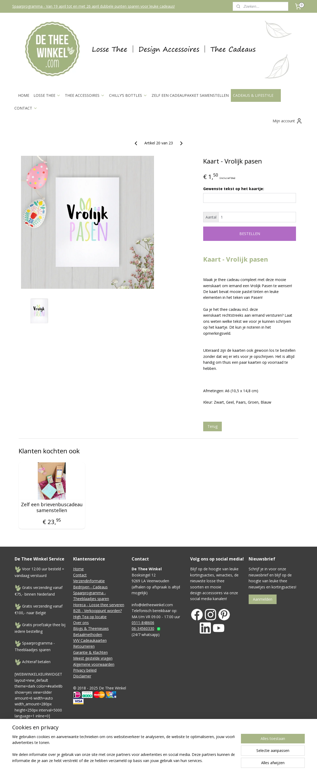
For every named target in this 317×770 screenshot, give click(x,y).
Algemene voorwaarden (93, 664)
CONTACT (25, 108)
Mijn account (287, 121)
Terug (212, 426)
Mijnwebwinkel (252, 744)
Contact (80, 574)
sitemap (174, 744)
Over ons (81, 622)
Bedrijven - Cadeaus (90, 586)
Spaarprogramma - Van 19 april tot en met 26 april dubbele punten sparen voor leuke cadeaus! (93, 6)
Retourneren (84, 646)
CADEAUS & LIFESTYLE (256, 95)
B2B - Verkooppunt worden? (97, 610)
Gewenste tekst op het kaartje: (233, 188)
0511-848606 (143, 622)
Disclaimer (82, 676)
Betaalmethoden (87, 634)
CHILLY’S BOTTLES (128, 95)
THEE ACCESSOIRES (85, 95)
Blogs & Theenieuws (91, 628)
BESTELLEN (249, 233)
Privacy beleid (85, 670)
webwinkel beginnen (206, 744)
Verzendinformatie (89, 580)
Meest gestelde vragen (92, 658)
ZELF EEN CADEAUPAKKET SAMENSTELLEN (190, 95)
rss (186, 744)
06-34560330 (143, 628)
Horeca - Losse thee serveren (98, 604)
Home (78, 568)
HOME (23, 95)
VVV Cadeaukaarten (90, 640)
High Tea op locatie (90, 616)
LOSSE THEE (47, 95)
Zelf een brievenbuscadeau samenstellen (52, 507)
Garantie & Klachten (90, 652)
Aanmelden (262, 599)
